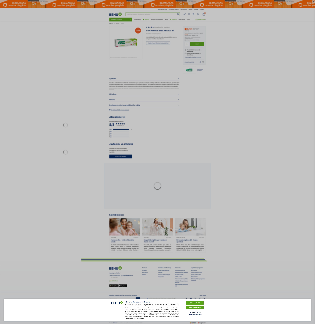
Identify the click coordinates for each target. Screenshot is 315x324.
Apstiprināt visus (195, 303)
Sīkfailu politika (195, 310)
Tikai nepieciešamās (195, 307)
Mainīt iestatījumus (195, 314)
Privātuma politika (195, 312)
